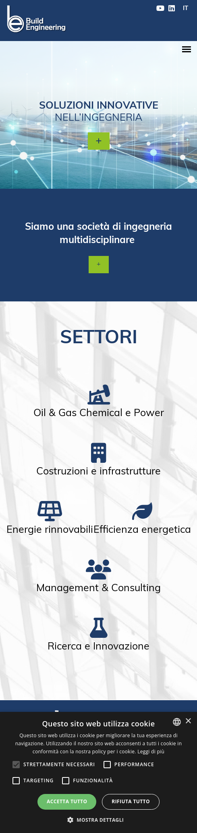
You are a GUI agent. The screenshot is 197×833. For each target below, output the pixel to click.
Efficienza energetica (142, 530)
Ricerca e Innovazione (98, 647)
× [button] (188, 721)
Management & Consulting (98, 589)
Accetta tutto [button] (67, 801)
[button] (98, 819)
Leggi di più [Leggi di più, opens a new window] (150, 751)
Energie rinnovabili (49, 530)
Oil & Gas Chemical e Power (98, 413)
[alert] (98, 772)
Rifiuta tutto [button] (131, 801)
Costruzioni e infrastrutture (98, 472)
